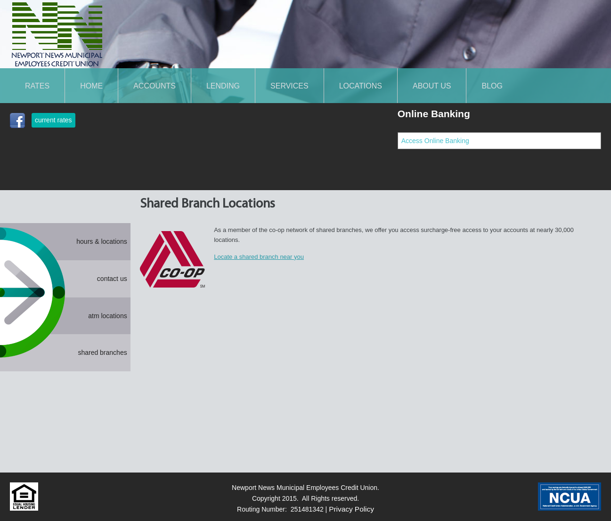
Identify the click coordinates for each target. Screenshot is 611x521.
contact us (112, 278)
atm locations (107, 316)
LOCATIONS (360, 85)
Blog (491, 85)
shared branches (102, 352)
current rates (53, 120)
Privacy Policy (351, 509)
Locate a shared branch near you (259, 256)
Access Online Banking (435, 140)
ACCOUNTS (154, 85)
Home (91, 85)
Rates (37, 85)
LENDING (223, 85)
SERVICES (289, 85)
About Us (432, 85)
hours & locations (101, 241)
